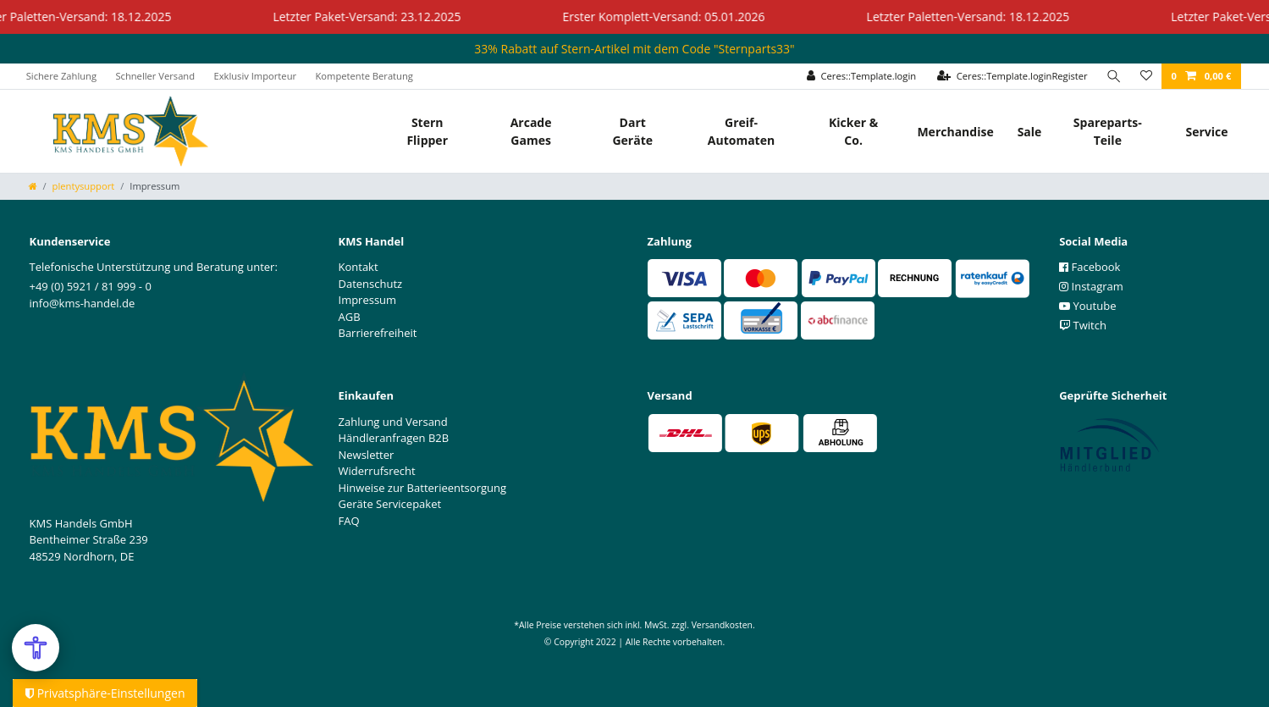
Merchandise (955, 132)
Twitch (1082, 325)
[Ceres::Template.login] (861, 77)
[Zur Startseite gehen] (33, 186)
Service (1206, 132)
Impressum (368, 299)
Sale (1030, 132)
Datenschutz (371, 283)
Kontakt (358, 266)
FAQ (349, 520)
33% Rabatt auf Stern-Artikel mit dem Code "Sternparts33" (634, 49)
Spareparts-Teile (1107, 131)
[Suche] (1114, 77)
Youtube (1087, 305)
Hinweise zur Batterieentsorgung (423, 487)
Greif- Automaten (741, 131)
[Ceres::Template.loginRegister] (1012, 77)
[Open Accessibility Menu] (35, 647)
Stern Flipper (427, 131)
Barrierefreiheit (378, 332)
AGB (350, 316)
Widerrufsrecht (377, 470)
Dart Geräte (632, 131)
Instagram (1091, 286)
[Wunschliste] (1146, 77)
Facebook (1089, 266)
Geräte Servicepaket (390, 503)
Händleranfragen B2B (394, 437)
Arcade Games (531, 131)
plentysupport (83, 186)
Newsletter (366, 454)
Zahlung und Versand (393, 421)
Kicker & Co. (853, 131)
